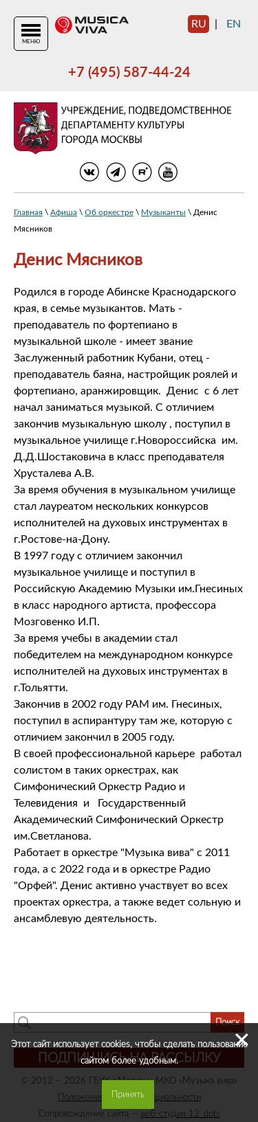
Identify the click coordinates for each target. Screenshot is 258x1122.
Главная (28, 212)
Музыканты (163, 212)
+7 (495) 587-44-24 (129, 73)
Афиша (63, 212)
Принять (127, 1094)
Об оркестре (109, 212)
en (233, 24)
